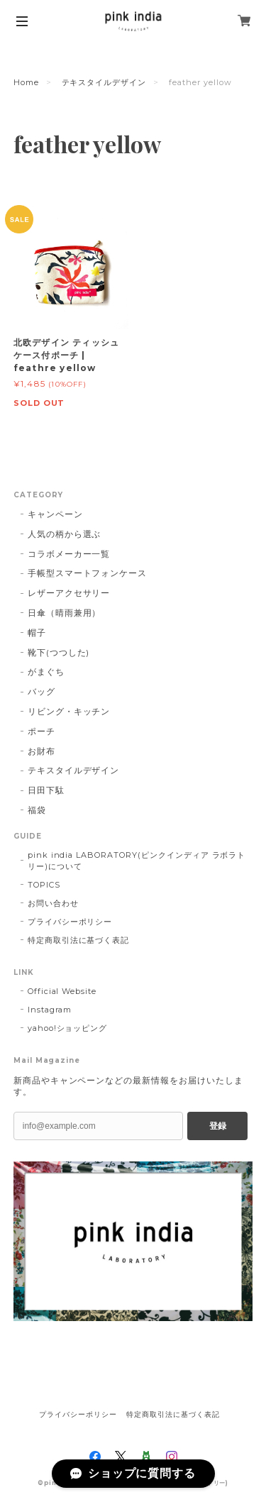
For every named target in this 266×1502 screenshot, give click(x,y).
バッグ (41, 691)
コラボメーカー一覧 (69, 553)
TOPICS (44, 885)
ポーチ (41, 731)
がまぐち (46, 671)
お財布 (41, 751)
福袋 (37, 810)
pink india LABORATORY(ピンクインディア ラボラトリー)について (137, 860)
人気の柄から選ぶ (64, 534)
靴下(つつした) (59, 652)
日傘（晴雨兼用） (64, 612)
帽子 (37, 632)
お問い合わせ (53, 903)
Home (26, 82)
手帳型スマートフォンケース (87, 573)
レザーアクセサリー (69, 592)
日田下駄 (46, 790)
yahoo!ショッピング (68, 1028)
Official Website (62, 991)
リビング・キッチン (69, 711)
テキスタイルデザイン (104, 82)
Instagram (50, 1010)
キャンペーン (55, 514)
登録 (217, 1126)
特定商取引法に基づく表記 (79, 940)
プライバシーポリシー (70, 922)
